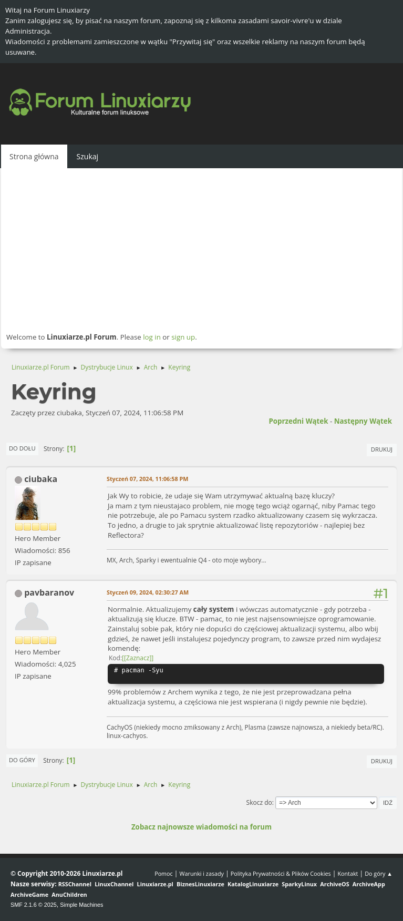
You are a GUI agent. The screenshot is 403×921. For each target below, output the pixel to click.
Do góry (22, 760)
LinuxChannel (114, 884)
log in (152, 337)
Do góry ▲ (378, 873)
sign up (183, 337)
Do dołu (22, 448)
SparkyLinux (299, 884)
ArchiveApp (369, 884)
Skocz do (259, 802)
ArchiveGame (29, 894)
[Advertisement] (201, 249)
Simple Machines (81, 905)
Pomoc (163, 873)
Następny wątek (363, 421)
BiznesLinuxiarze (200, 884)
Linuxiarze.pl (155, 884)
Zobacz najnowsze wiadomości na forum (201, 827)
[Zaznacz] (137, 657)
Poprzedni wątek (298, 421)
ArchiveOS (334, 884)
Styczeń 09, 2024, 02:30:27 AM (148, 592)
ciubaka (40, 479)
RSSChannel (74, 884)
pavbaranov (49, 592)
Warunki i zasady (202, 873)
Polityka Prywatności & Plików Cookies (281, 873)
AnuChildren (69, 894)
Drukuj (381, 449)
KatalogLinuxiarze (253, 884)
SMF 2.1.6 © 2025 (34, 905)
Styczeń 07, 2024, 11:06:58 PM (147, 479)
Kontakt (347, 873)
